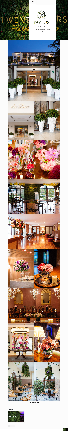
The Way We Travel (12, 424)
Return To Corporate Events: (33, 402)
